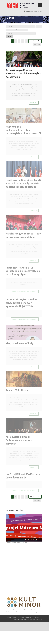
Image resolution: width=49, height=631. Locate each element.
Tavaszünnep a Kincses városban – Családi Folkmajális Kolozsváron (23, 73)
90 (26, 41)
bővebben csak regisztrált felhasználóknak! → (24, 294)
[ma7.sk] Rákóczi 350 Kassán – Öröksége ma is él (23, 480)
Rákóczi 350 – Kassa (17, 393)
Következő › (37, 44)
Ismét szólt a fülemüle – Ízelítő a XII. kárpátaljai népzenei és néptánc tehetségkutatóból (24, 185)
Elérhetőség (36, 621)
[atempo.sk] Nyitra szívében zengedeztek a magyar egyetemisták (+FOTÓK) (22, 305)
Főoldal (9, 621)
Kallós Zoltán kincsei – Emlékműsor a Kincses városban (19, 444)
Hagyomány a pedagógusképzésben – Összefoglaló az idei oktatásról (23, 131)
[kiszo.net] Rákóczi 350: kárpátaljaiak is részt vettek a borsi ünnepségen (23, 273)
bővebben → (33, 103)
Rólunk (14, 621)
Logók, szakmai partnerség (25, 621)
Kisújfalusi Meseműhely (19, 346)
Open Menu (40, 5)
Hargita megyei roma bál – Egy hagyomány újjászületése (23, 237)
